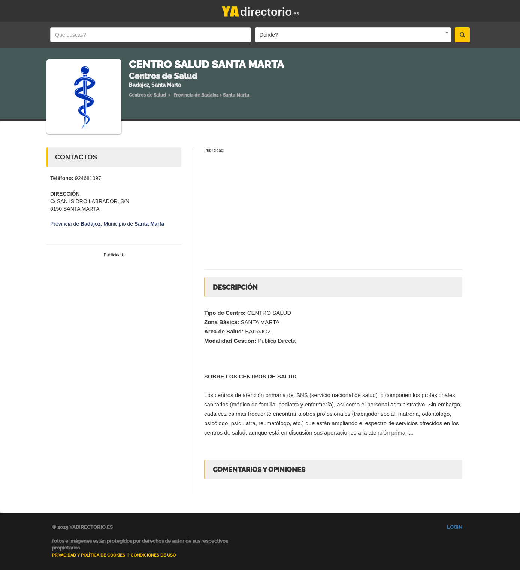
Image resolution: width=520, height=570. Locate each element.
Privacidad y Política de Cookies (88, 555)
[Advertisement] (113, 314)
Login (454, 527)
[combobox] (353, 34)
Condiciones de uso (153, 555)
